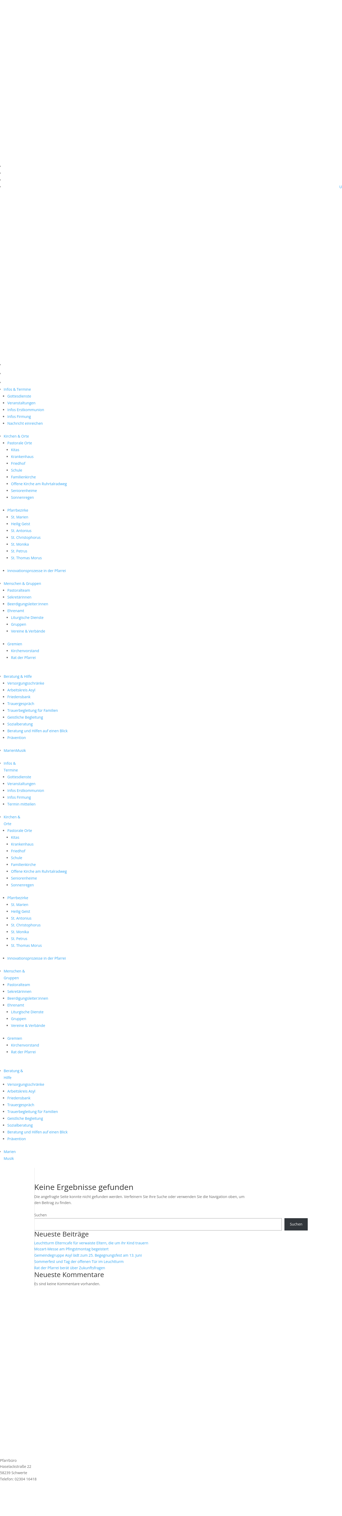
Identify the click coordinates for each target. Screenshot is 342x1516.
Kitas (15, 449)
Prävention (16, 737)
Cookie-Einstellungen (18, 1512)
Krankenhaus (22, 456)
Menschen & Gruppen (22, 583)
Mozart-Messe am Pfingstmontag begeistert (71, 1248)
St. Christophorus (26, 537)
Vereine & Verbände (28, 631)
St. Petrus (19, 551)
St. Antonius (21, 530)
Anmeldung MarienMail (34, 1492)
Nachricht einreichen (25, 423)
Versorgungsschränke (25, 683)
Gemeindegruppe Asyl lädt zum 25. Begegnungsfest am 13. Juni (88, 1255)
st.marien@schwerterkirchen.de (27, 1485)
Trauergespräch (20, 703)
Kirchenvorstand (25, 650)
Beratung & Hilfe (18, 676)
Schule (16, 470)
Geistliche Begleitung (25, 717)
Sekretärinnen (19, 597)
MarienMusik (15, 750)
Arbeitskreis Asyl (21, 689)
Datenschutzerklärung (19, 1506)
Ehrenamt (15, 610)
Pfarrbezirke (17, 510)
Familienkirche (23, 476)
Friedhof (18, 463)
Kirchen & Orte (16, 436)
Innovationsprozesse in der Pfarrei (36, 570)
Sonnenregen (22, 497)
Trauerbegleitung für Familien (32, 710)
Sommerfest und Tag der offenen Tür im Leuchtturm (79, 1261)
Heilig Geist (20, 523)
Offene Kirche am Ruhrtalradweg (39, 483)
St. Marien (19, 516)
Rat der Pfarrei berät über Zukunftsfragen (69, 1267)
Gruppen (18, 624)
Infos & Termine (17, 389)
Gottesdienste (19, 396)
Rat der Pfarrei (23, 657)
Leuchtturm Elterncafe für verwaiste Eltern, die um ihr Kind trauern (91, 1242)
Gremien (14, 643)
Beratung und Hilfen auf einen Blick (37, 730)
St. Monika (20, 544)
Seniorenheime (24, 490)
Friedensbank (18, 696)
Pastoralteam (18, 590)
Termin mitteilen (21, 804)
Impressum (9, 1500)
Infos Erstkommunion (25, 409)
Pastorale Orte (19, 442)
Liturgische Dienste (27, 617)
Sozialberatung (20, 723)
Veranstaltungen (21, 402)
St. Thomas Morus (26, 557)
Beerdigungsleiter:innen (27, 603)
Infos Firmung (19, 416)
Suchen (40, 1214)
